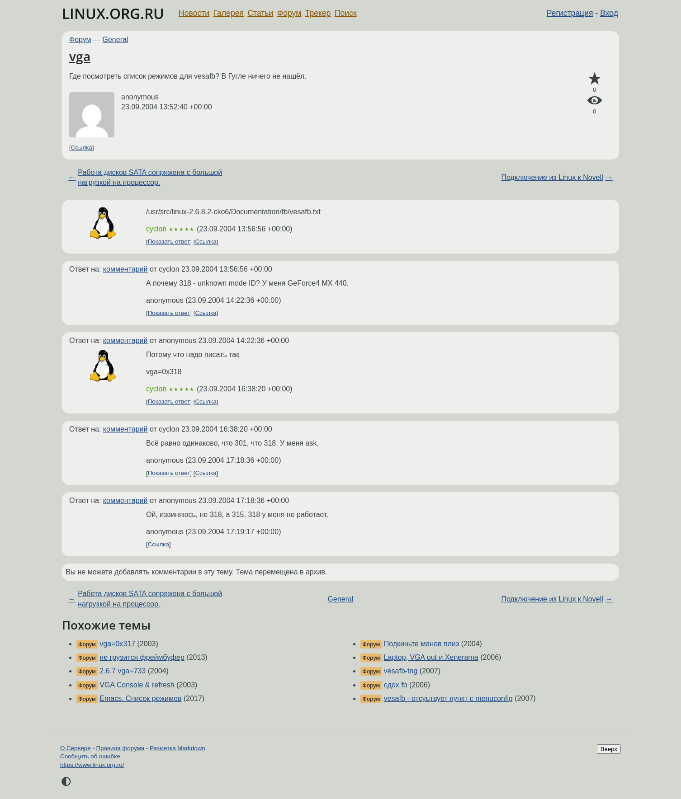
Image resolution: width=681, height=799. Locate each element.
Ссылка (81, 147)
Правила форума (120, 748)
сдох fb (395, 685)
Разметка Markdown (177, 748)
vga (79, 56)
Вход (609, 13)
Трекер (318, 13)
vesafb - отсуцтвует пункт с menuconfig (448, 698)
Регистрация (570, 13)
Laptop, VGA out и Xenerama (431, 657)
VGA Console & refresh (136, 685)
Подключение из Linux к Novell (552, 177)
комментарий (125, 269)
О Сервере (75, 748)
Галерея (228, 13)
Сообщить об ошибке (90, 756)
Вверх (609, 749)
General (115, 39)
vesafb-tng (401, 671)
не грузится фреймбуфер (141, 657)
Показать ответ (169, 242)
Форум (289, 13)
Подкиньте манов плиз (421, 644)
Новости (194, 13)
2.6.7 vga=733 (122, 671)
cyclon (156, 229)
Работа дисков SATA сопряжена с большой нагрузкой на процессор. (150, 177)
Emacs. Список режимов (140, 698)
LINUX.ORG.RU (113, 13)
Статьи (260, 13)
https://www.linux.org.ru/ (92, 764)
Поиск (346, 13)
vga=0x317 (117, 644)
